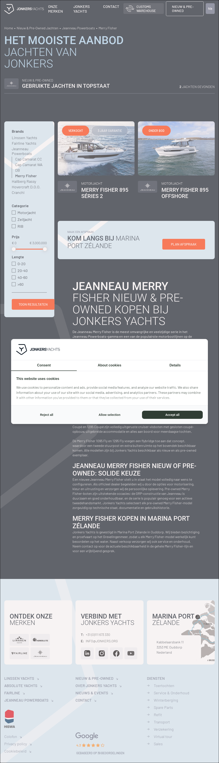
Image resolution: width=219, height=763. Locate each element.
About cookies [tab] (109, 365)
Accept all (172, 414)
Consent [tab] (44, 365)
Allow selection (109, 414)
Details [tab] (175, 365)
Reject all (46, 414)
